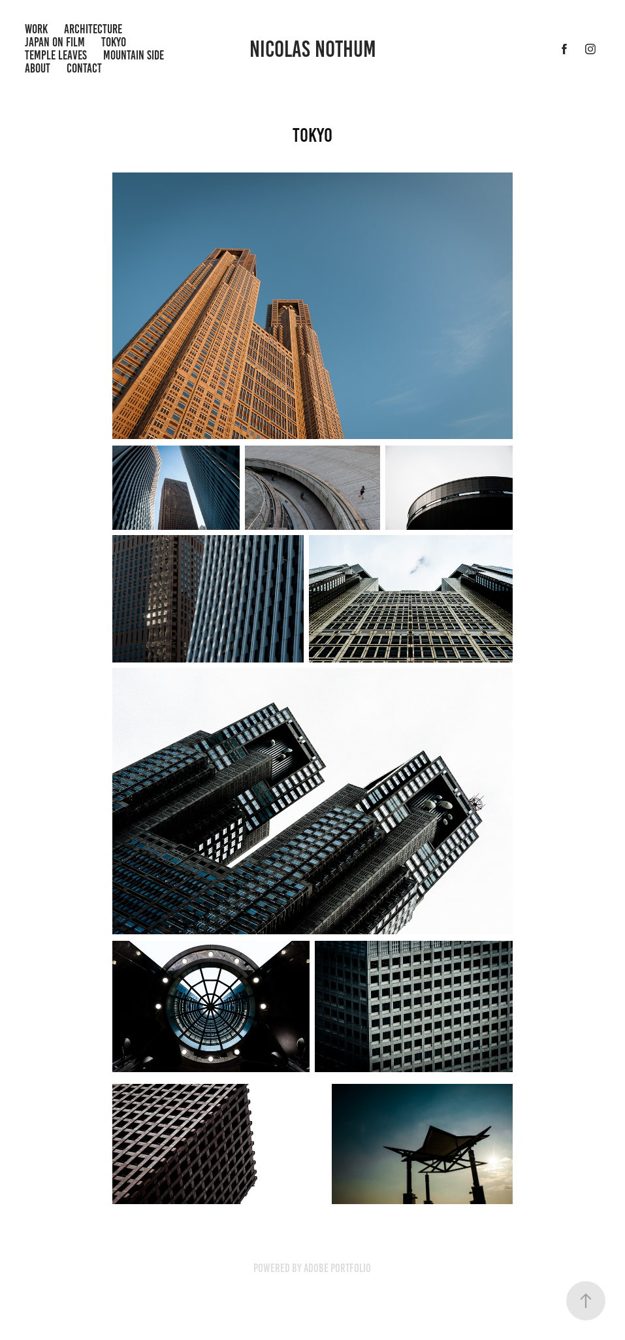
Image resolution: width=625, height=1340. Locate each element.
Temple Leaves (56, 55)
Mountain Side (133, 55)
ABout (37, 68)
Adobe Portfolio (337, 1268)
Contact (84, 68)
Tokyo (113, 42)
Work (36, 29)
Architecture (93, 29)
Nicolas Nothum (312, 49)
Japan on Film (55, 42)
